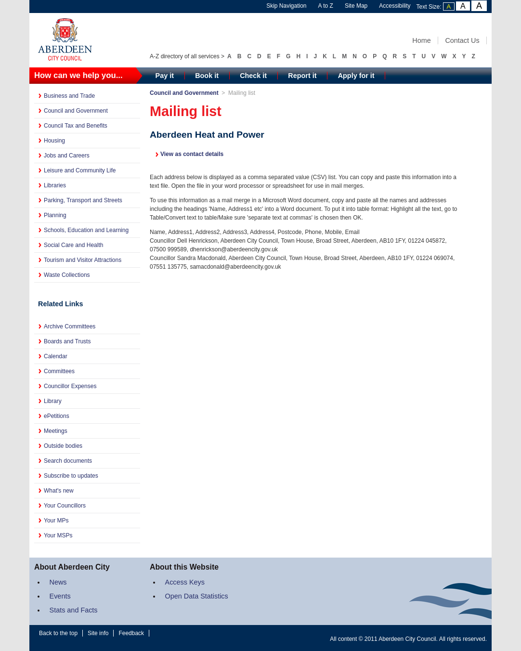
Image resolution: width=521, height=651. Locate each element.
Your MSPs (58, 535)
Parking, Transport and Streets (83, 200)
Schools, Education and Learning (86, 230)
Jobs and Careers (67, 155)
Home (421, 40)
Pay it (165, 75)
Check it (253, 75)
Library (53, 401)
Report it (302, 75)
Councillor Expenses (70, 386)
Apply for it (356, 75)
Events (60, 596)
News (58, 582)
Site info (98, 633)
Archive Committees (69, 326)
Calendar (55, 356)
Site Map (356, 5)
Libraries (55, 185)
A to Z (325, 5)
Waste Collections (67, 275)
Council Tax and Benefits (75, 125)
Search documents (68, 460)
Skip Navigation (286, 5)
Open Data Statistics (196, 596)
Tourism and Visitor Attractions (82, 260)
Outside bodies (63, 446)
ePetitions (56, 416)
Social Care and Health (73, 245)
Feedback (131, 633)
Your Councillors (65, 505)
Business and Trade (69, 95)
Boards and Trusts (67, 341)
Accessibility (394, 5)
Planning (55, 215)
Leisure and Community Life (80, 170)
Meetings (55, 431)
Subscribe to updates (71, 475)
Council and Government (76, 110)
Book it (207, 75)
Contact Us (462, 40)
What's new (59, 490)
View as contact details (191, 154)
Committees (59, 371)
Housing (54, 140)
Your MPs (56, 520)
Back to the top (58, 633)
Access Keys (185, 582)
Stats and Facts (74, 610)
